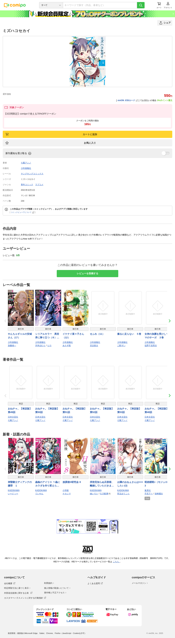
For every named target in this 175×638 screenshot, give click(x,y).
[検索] (141, 5)
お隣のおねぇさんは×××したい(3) (130, 484)
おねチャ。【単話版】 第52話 (102, 410)
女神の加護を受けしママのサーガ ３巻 (157, 336)
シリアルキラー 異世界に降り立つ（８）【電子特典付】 (47, 336)
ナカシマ (67, 493)
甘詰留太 (94, 345)
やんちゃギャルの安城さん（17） (20, 336)
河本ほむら (40, 345)
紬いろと (94, 493)
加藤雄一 (12, 345)
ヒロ (49, 345)
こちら (116, 561)
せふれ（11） (97, 334)
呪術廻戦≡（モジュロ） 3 (157, 484)
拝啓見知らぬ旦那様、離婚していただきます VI (102, 484)
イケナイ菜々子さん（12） (73, 336)
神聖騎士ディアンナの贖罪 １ (20, 484)
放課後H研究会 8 (72, 482)
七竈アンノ (26, 163)
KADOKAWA (13, 490)
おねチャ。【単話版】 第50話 (47, 410)
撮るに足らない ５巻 (129, 334)
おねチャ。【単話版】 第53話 (129, 410)
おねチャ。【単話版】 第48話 (157, 410)
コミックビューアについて (22, 212)
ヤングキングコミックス (32, 173)
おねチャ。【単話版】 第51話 (74, 410)
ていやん (39, 493)
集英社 (148, 490)
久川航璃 (104, 493)
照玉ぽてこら (123, 493)
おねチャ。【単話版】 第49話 (20, 410)
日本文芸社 (13, 417)
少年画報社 (26, 168)
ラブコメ (39, 184)
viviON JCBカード (128, 100)
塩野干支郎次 (151, 345)
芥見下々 (149, 493)
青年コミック (27, 184)
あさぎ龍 (67, 345)
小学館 (66, 490)
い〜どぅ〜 (13, 493)
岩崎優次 (159, 493)
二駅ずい (121, 345)
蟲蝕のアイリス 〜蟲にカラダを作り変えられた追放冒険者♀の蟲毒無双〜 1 (48, 484)
